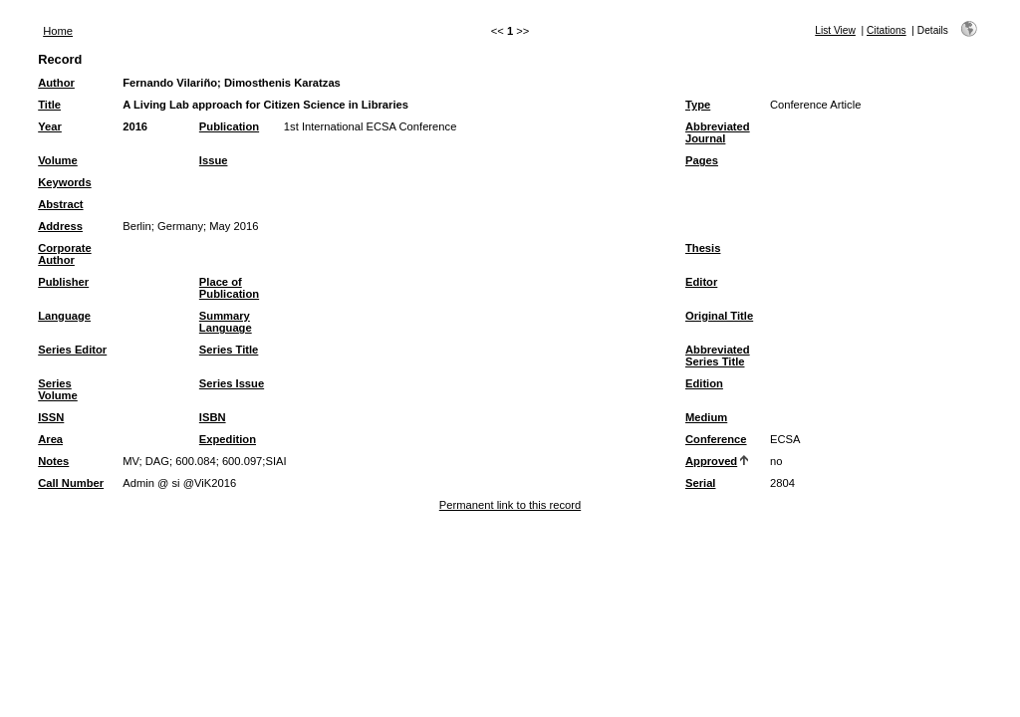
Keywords (64, 182)
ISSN (51, 417)
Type (697, 105)
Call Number (71, 483)
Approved (711, 461)
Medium (706, 417)
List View (835, 30)
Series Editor (72, 350)
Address (60, 226)
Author (56, 83)
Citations (886, 30)
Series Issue (231, 383)
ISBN (212, 417)
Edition (704, 383)
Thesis (702, 248)
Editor (701, 282)
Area (50, 439)
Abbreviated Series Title (717, 355)
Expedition (227, 439)
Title (49, 105)
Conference (716, 439)
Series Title (229, 350)
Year (50, 126)
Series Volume (58, 389)
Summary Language (225, 322)
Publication (229, 126)
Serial (700, 483)
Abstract (60, 204)
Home (58, 31)
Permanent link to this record (510, 505)
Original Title (719, 316)
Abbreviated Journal (717, 132)
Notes (53, 461)
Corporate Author (64, 254)
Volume (58, 160)
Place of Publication (229, 288)
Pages (701, 160)
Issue (213, 160)
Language (64, 316)
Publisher (63, 282)
